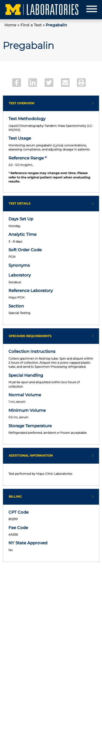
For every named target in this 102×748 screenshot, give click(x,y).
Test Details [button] (19, 203)
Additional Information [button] (31, 455)
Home (10, 25)
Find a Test (31, 25)
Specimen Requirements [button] (30, 336)
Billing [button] (15, 496)
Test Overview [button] (22, 103)
